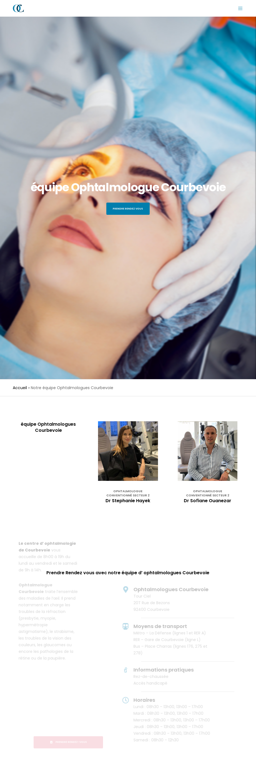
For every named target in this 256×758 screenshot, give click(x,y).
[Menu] (238, 8)
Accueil (20, 388)
